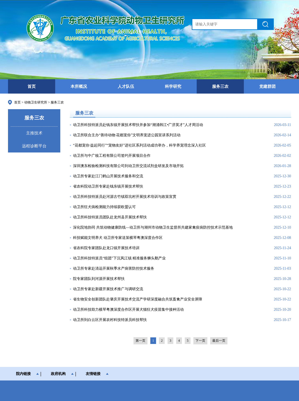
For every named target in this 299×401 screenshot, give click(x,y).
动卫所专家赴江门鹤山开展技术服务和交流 (108, 176)
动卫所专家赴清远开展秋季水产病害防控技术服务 (113, 268)
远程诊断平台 (34, 146)
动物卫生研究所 (35, 102)
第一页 (140, 340)
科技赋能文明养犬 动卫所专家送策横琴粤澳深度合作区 (118, 238)
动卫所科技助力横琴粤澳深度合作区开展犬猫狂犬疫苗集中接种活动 (128, 309)
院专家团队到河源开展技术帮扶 (99, 279)
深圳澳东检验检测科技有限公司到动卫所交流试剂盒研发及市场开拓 (128, 166)
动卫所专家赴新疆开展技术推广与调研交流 (108, 289)
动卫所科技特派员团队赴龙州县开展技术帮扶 (110, 217)
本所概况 (79, 86)
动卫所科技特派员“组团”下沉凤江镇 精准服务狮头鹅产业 (119, 258)
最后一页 (218, 340)
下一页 (200, 340)
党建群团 (267, 86)
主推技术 (34, 133)
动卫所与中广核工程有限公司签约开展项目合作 (112, 156)
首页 (31, 86)
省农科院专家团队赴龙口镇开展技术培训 (106, 248)
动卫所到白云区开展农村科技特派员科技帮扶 (110, 320)
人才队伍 (126, 86)
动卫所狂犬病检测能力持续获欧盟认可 (104, 207)
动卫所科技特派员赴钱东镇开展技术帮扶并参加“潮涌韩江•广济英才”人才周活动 (138, 125)
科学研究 (173, 86)
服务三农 (220, 86)
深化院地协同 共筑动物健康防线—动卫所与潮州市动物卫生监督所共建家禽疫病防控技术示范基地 (153, 227)
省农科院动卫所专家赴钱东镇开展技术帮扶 (108, 186)
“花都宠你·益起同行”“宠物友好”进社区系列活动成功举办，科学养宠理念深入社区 (139, 145)
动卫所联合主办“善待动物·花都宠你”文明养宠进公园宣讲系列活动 (126, 135)
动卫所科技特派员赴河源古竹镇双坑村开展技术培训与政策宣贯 (124, 197)
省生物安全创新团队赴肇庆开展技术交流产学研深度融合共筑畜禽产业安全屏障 (137, 299)
